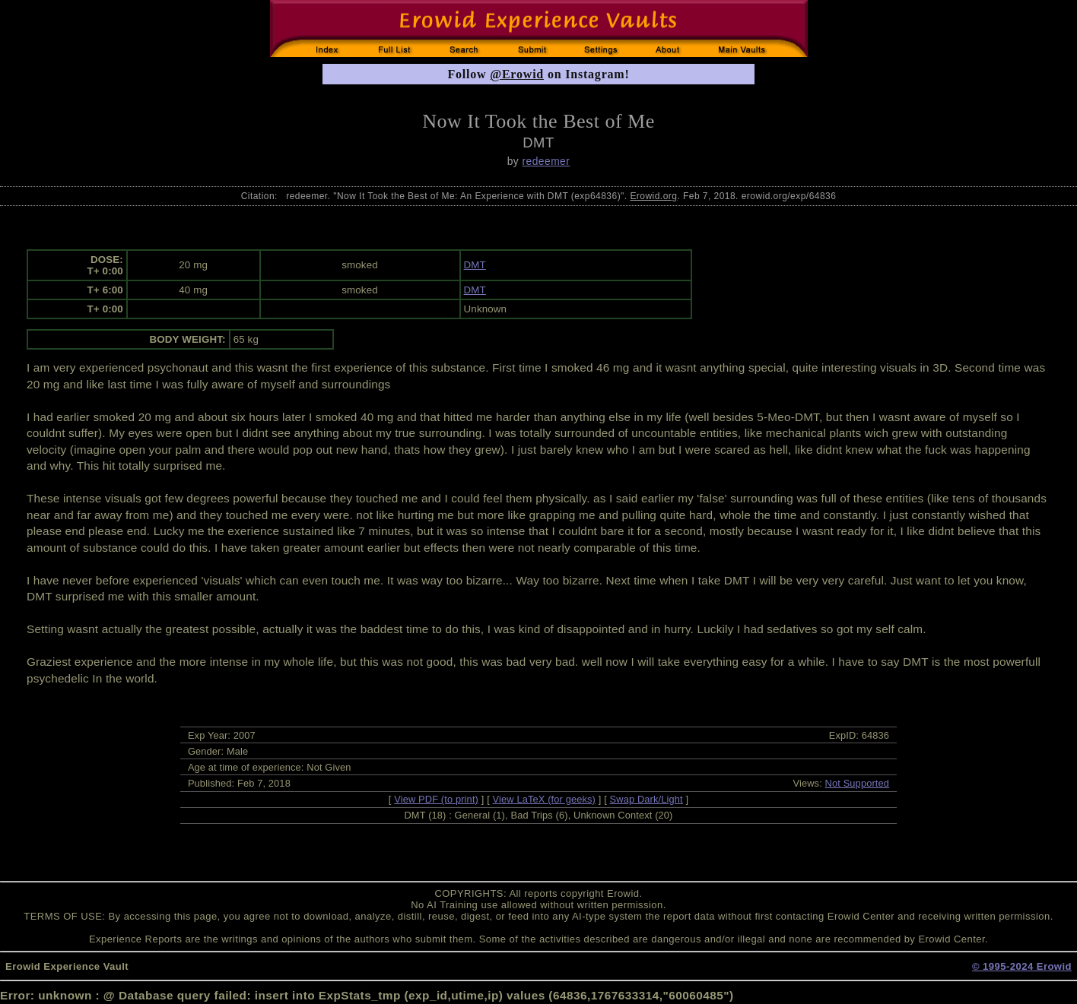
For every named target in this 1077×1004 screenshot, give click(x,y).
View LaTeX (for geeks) (544, 799)
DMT (475, 265)
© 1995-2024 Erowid (1022, 966)
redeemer (546, 161)
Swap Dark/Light (646, 799)
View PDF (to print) (436, 799)
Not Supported (857, 783)
